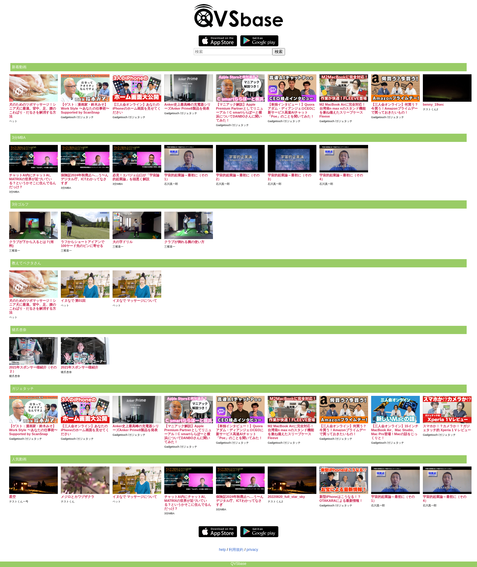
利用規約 (236, 550)
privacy (252, 550)
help (222, 550)
